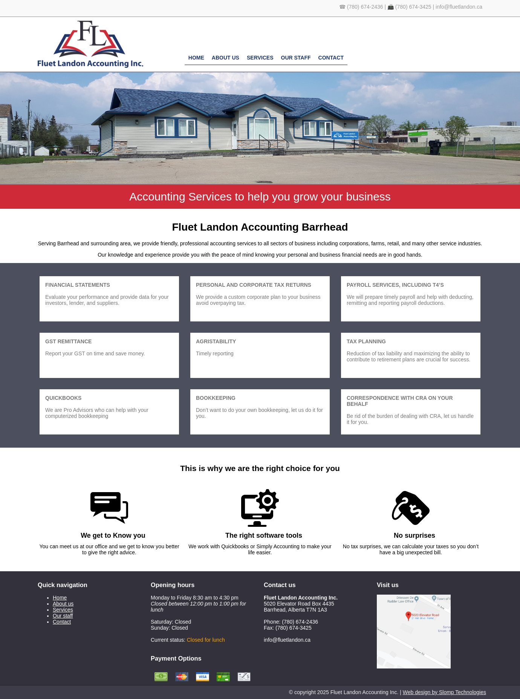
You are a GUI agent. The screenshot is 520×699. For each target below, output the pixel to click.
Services (260, 58)
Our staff (296, 58)
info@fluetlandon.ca (459, 7)
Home (196, 58)
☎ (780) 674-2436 (361, 7)
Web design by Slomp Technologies (444, 692)
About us (225, 58)
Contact (331, 58)
